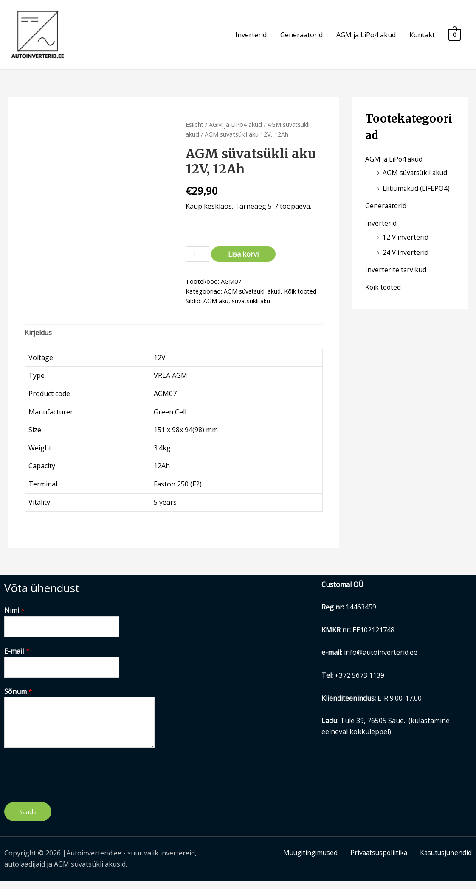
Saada (28, 820)
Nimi (14, 617)
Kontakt (422, 37)
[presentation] (68, 781)
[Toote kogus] (198, 260)
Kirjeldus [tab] (38, 339)
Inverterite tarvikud (396, 273)
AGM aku (215, 307)
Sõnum (18, 699)
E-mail (16, 658)
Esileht (195, 130)
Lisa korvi (244, 260)
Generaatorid (301, 37)
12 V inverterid (406, 241)
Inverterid (251, 37)
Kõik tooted (301, 297)
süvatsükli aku (251, 307)
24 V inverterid (406, 256)
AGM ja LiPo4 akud (366, 37)
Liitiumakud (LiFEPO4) (417, 193)
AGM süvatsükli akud (253, 297)
